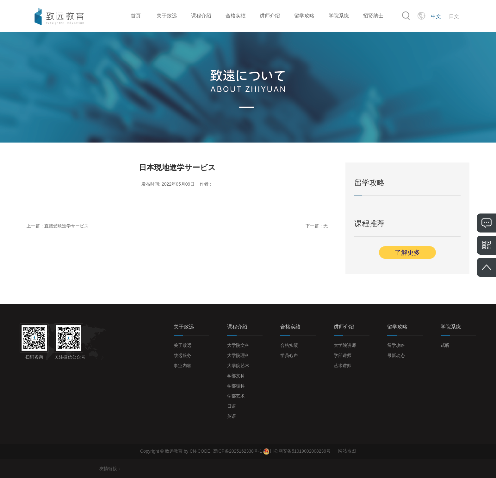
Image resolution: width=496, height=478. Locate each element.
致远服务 (182, 355)
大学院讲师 (345, 345)
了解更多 (407, 252)
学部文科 (236, 375)
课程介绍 (201, 15)
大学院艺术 (238, 365)
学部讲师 (342, 355)
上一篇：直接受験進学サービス (58, 225)
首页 (136, 15)
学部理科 (236, 385)
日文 (454, 16)
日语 (231, 406)
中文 (436, 16)
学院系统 (339, 15)
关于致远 (167, 15)
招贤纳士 (373, 15)
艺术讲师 (342, 365)
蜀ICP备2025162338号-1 (238, 450)
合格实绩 (236, 15)
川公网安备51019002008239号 (300, 450)
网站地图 (347, 450)
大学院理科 (238, 355)
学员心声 (289, 355)
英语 (231, 416)
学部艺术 (236, 395)
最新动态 (396, 355)
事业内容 (182, 365)
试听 (445, 345)
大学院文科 (238, 345)
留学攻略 (304, 15)
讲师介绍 (270, 15)
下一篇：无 (317, 225)
